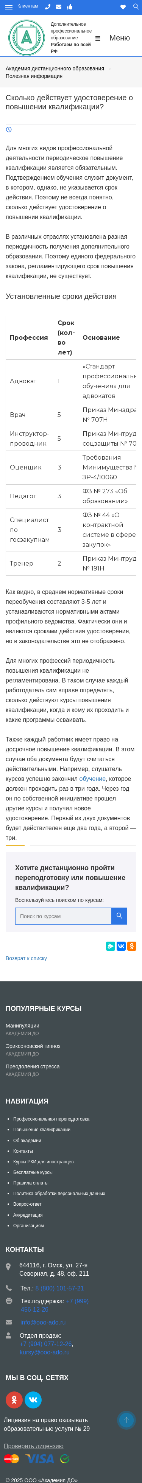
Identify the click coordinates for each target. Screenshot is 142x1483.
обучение (93, 779)
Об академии (27, 1140)
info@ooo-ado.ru (43, 1322)
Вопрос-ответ (27, 1204)
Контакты (23, 1151)
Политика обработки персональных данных (59, 1193)
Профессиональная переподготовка (51, 1119)
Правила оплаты (30, 1183)
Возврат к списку (26, 958)
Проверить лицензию (34, 1446)
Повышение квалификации (41, 1129)
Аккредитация (27, 1215)
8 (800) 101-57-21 (60, 1288)
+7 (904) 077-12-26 (46, 1344)
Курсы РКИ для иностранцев (43, 1161)
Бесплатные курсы (33, 1172)
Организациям (28, 1225)
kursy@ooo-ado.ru (45, 1352)
